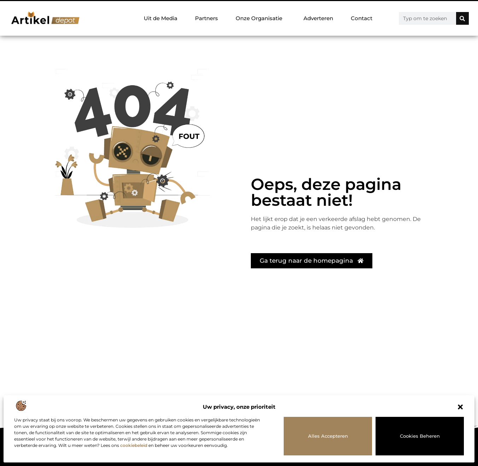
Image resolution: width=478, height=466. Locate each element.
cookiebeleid (133, 445)
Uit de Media (160, 18)
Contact (361, 18)
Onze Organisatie (261, 18)
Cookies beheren (420, 436)
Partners (206, 18)
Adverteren (318, 18)
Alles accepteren (328, 436)
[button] (460, 406)
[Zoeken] (462, 18)
